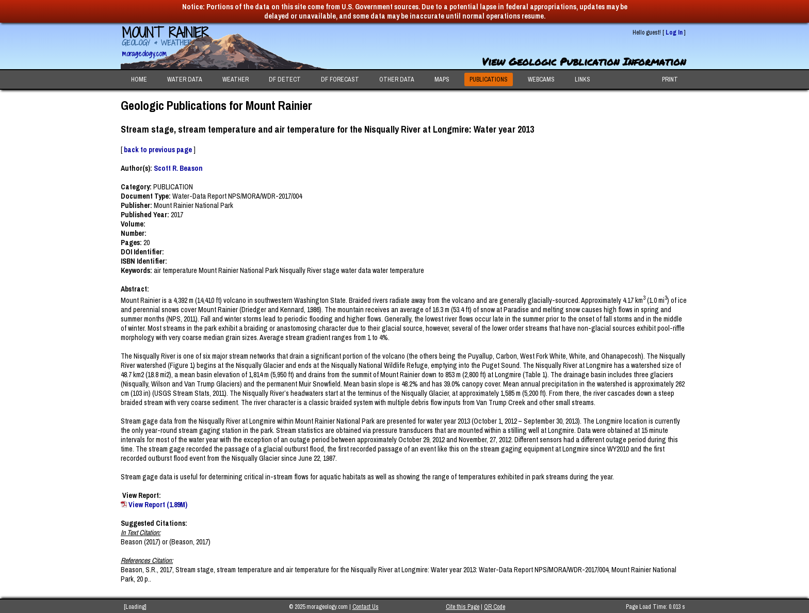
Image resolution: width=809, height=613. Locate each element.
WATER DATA (184, 79)
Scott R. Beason (178, 168)
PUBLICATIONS (489, 79)
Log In (674, 32)
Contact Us (365, 607)
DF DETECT (285, 79)
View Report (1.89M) (157, 504)
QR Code (494, 607)
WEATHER (235, 79)
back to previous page (158, 149)
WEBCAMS (541, 79)
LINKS (582, 79)
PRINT (670, 79)
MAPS (441, 79)
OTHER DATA (396, 79)
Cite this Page (462, 607)
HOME (139, 79)
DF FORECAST (340, 79)
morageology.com (144, 53)
